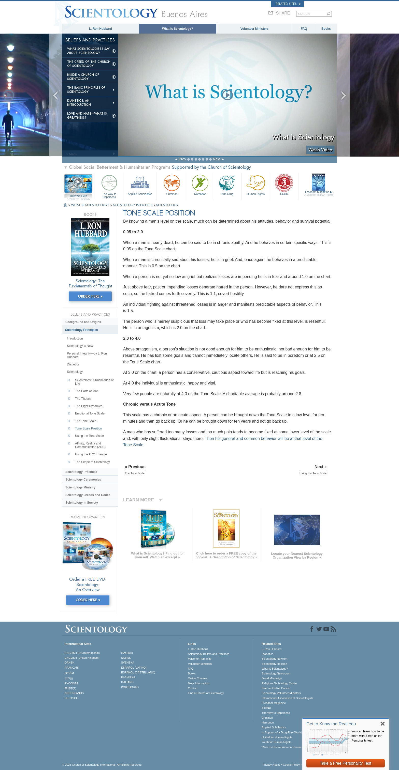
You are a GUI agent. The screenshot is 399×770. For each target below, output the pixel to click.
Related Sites (288, 4)
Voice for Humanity (199, 658)
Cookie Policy (291, 764)
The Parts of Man (86, 391)
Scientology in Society (81, 502)
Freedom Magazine (318, 193)
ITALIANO (127, 682)
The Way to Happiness (109, 185)
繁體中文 (70, 688)
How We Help (78, 196)
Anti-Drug (227, 184)
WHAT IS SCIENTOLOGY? (90, 205)
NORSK (126, 657)
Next (216, 159)
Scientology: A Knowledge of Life (94, 382)
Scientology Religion (274, 663)
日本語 (69, 678)
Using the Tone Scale (89, 436)
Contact (192, 688)
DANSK (69, 662)
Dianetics (73, 364)
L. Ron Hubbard (100, 28)
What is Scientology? (177, 28)
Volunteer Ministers (254, 28)
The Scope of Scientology (92, 462)
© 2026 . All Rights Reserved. (102, 764)
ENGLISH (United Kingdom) (82, 657)
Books (326, 28)
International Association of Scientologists (287, 698)
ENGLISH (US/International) (82, 652)
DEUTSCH (71, 698)
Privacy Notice (271, 764)
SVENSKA (127, 662)
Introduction (75, 338)
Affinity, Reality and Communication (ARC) (90, 445)
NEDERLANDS (74, 693)
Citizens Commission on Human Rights (286, 747)
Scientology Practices (81, 472)
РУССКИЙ (71, 683)
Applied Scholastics (140, 184)
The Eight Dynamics (88, 406)
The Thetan (83, 399)
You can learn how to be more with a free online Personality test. (367, 736)
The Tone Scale (85, 421)
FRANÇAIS (72, 667)
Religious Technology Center (279, 683)
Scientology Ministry (80, 487)
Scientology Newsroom (276, 673)
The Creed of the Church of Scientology (88, 63)
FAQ (304, 28)
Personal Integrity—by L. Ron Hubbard (87, 355)
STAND (266, 707)
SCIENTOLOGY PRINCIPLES (133, 205)
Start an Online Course (276, 688)
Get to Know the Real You (331, 723)
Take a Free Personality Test (345, 763)
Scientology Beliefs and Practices (208, 653)
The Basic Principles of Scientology (86, 89)
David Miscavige (272, 678)
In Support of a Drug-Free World (282, 732)
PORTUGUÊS (130, 687)
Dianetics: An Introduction (79, 102)
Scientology (75, 372)
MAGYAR (127, 652)
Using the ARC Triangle (91, 454)
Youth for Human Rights (276, 742)
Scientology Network (274, 658)
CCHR (284, 184)
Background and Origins (83, 322)
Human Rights (255, 184)
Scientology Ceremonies (83, 479)
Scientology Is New (80, 346)
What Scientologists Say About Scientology (88, 51)
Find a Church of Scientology (206, 693)
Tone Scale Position (88, 428)
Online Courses (197, 678)
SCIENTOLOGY (167, 205)
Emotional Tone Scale (90, 413)
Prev (182, 159)
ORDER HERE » (90, 296)
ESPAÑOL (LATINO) (134, 667)
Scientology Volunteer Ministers (281, 693)
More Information (198, 683)
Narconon (200, 184)
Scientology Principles (81, 330)
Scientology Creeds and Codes (87, 495)
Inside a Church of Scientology (83, 76)
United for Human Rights (277, 737)
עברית (69, 673)
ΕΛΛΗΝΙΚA (128, 677)
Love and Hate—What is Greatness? (87, 115)
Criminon (172, 184)
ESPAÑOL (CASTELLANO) (138, 672)
